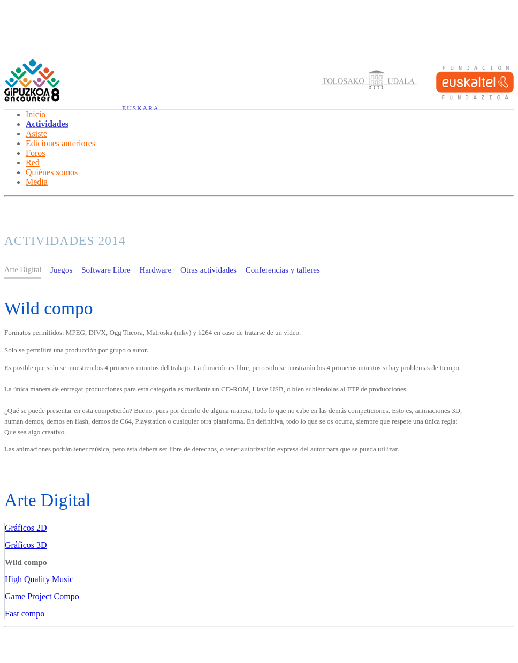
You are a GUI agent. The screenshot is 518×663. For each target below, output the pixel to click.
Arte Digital (47, 500)
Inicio (35, 114)
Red (33, 162)
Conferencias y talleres (283, 269)
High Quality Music (39, 579)
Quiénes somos (52, 172)
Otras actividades (208, 269)
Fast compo (24, 613)
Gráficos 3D (26, 544)
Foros (35, 152)
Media (37, 181)
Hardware (155, 269)
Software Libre (106, 269)
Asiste (36, 133)
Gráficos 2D (26, 527)
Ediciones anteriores (60, 143)
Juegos (61, 269)
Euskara (140, 108)
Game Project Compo (42, 596)
